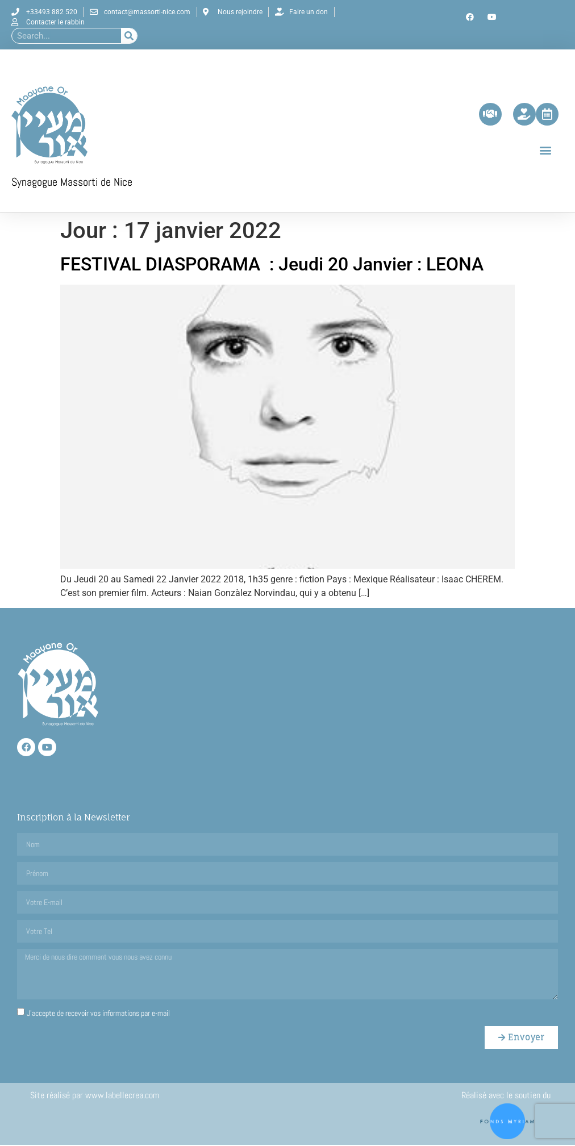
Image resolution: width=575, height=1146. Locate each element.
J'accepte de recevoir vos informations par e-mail (98, 1014)
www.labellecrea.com (123, 1097)
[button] (545, 150)
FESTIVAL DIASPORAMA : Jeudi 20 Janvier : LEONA (272, 266)
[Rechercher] (129, 35)
